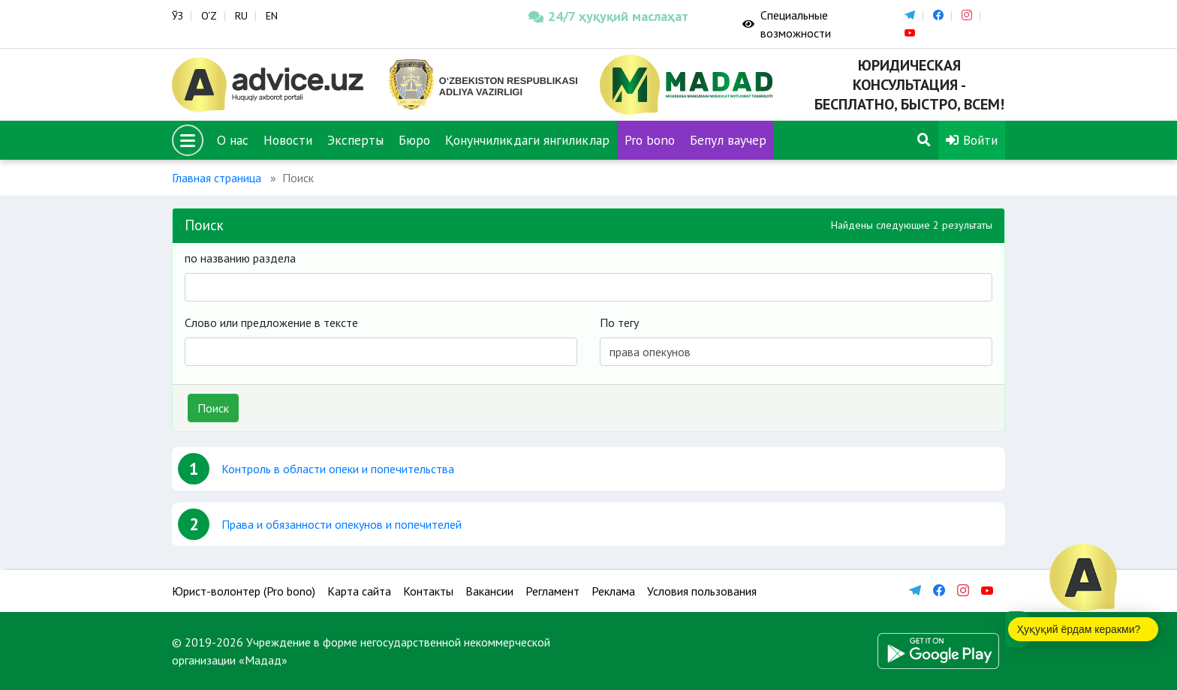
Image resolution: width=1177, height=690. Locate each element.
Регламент (552, 591)
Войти (972, 139)
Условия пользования (702, 591)
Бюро (414, 139)
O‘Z (209, 15)
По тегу (619, 322)
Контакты (428, 591)
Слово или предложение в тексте (271, 322)
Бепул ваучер (728, 139)
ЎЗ (177, 15)
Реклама (613, 591)
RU (241, 15)
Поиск (213, 408)
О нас (232, 139)
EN (272, 15)
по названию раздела (240, 258)
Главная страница (216, 177)
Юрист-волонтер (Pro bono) (243, 591)
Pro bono (650, 139)
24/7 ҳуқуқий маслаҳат (608, 16)
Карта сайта (359, 591)
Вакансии (489, 591)
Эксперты (355, 139)
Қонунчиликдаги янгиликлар (527, 139)
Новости (287, 139)
